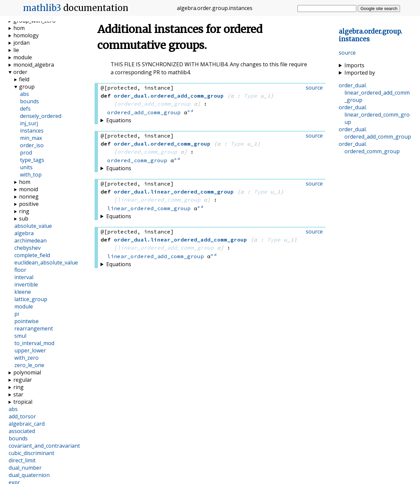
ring (24, 211)
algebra (24, 233)
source (347, 52)
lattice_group (30, 299)
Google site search (378, 8)
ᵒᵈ (190, 112)
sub (23, 218)
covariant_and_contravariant (44, 445)
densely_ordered (40, 116)
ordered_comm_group (147, 151)
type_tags (32, 160)
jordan (21, 42)
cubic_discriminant (31, 453)
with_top (31, 174)
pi (16, 313)
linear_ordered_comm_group (159, 199)
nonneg (29, 196)
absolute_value (33, 226)
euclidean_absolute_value (46, 262)
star (18, 394)
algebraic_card (27, 423)
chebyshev (27, 247)
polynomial (27, 372)
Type (250, 95)
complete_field (32, 255)
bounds (29, 101)
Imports (354, 65)
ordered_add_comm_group (154, 103)
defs (25, 108)
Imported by (359, 72)
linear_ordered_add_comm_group (165, 247)
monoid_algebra (33, 64)
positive (29, 204)
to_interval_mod (34, 343)
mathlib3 (42, 8)
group (27, 86)
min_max (31, 138)
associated (22, 431)
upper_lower (30, 350)
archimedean (30, 240)
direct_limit (22, 460)
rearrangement (33, 328)
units (26, 167)
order (20, 72)
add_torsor (22, 416)
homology (26, 35)
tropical (22, 401)
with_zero (26, 357)
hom (19, 28)
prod (26, 152)
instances (32, 130)
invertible (26, 284)
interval (23, 277)
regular (22, 379)
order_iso (32, 145)
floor (20, 269)
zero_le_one (29, 365)
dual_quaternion (29, 475)
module (22, 57)
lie (16, 50)
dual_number (25, 467)
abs (24, 94)
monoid (28, 189)
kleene (22, 291)
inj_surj (29, 123)
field (24, 79)
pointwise (26, 321)
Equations (118, 120)
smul (20, 335)
